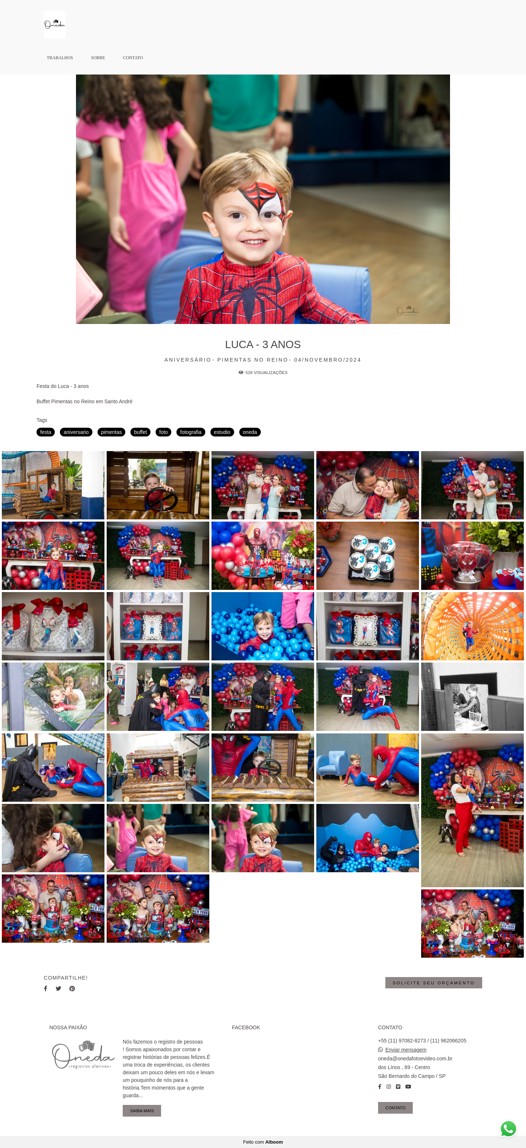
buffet (140, 432)
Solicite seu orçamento (434, 982)
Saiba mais (142, 1110)
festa (45, 432)
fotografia (190, 432)
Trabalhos (60, 57)
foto (163, 432)
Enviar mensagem (406, 1049)
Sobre (98, 57)
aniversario (76, 432)
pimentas (111, 432)
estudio (222, 432)
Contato (133, 57)
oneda (250, 432)
